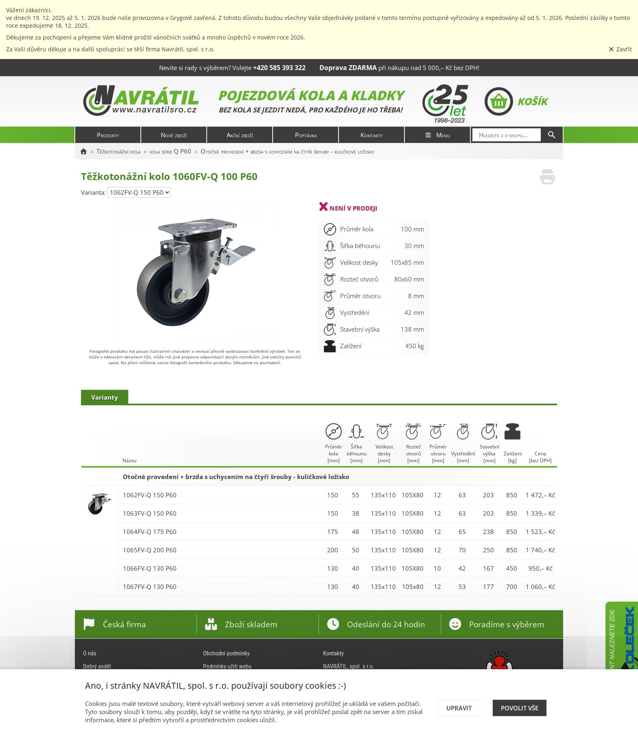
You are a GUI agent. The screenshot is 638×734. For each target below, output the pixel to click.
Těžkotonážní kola (118, 151)
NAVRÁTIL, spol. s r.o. (348, 666)
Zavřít (620, 49)
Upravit (459, 708)
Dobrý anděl (97, 666)
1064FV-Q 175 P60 (150, 531)
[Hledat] (552, 135)
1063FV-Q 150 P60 (150, 513)
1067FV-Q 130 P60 (150, 586)
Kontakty (372, 135)
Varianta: (94, 192)
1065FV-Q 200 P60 (150, 550)
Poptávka (306, 135)
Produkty (108, 135)
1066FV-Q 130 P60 (150, 568)
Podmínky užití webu (227, 666)
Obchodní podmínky (226, 653)
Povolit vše (519, 708)
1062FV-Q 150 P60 (150, 495)
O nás (89, 653)
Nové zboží (174, 135)
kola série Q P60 (170, 151)
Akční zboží (240, 135)
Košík (516, 101)
